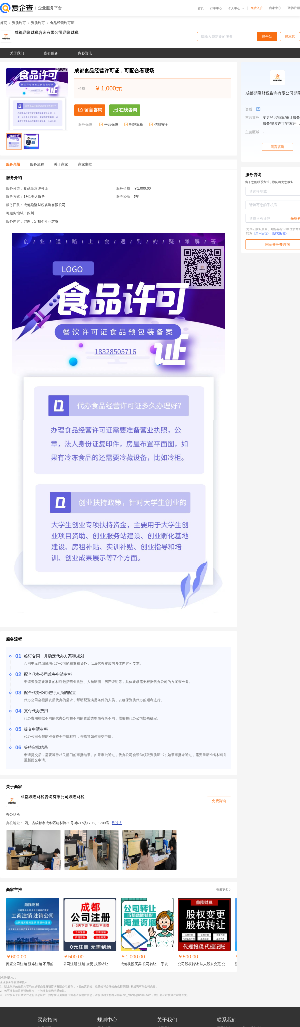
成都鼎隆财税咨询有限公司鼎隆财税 (46, 33)
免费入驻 (257, 8)
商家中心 (275, 8)
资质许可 (19, 23)
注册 (297, 8)
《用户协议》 (261, 233)
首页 (201, 8)
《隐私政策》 (279, 233)
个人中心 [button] (236, 8)
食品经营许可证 (62, 23)
